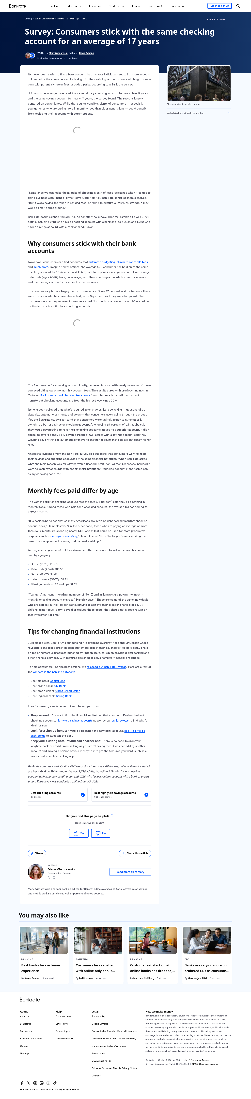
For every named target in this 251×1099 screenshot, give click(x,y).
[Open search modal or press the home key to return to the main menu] (238, 6)
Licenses (96, 1076)
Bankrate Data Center (31, 1039)
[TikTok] (55, 1083)
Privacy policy (99, 1016)
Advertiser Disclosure (216, 19)
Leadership (25, 1024)
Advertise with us (64, 1039)
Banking (28, 19)
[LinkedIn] (42, 1083)
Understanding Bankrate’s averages (109, 1046)
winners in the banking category (53, 671)
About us (24, 1016)
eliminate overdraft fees (132, 262)
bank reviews (120, 720)
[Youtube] (48, 1083)
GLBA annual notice (102, 1061)
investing (71, 536)
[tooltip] (112, 816)
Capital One (57, 680)
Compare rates (63, 1016)
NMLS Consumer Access (196, 1060)
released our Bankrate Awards (106, 666)
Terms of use (98, 1053)
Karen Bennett (32, 978)
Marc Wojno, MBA (197, 978)
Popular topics (63, 1031)
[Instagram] (35, 1083)
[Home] (17, 6)
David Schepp (86, 53)
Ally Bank (60, 685)
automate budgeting (102, 262)
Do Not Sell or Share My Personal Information (115, 1031)
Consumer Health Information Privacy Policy (114, 1039)
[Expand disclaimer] (229, 112)
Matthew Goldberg (143, 978)
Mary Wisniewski (58, 53)
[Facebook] (22, 1083)
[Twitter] (29, 1083)
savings (56, 536)
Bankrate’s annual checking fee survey (65, 395)
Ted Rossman (86, 978)
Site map (24, 1053)
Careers (24, 1046)
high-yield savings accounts (74, 720)
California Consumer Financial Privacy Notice (114, 1068)
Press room (26, 1031)
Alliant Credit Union (67, 690)
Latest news (62, 1024)
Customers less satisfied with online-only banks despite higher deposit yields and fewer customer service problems (97, 976)
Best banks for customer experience (41, 968)
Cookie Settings (100, 1024)
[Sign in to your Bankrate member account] (219, 6)
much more (40, 266)
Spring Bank (63, 696)
